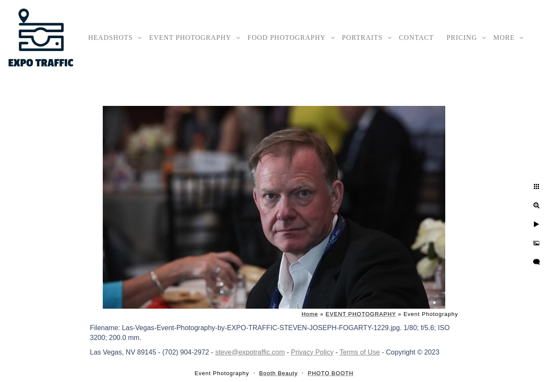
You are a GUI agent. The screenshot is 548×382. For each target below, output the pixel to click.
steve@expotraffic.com (250, 352)
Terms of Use (360, 352)
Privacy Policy (312, 352)
